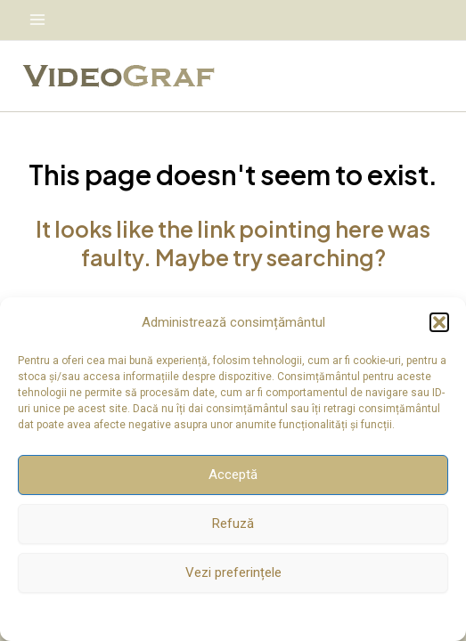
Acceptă (233, 475)
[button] (439, 322)
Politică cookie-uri (224, 615)
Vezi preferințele (233, 572)
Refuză (233, 523)
